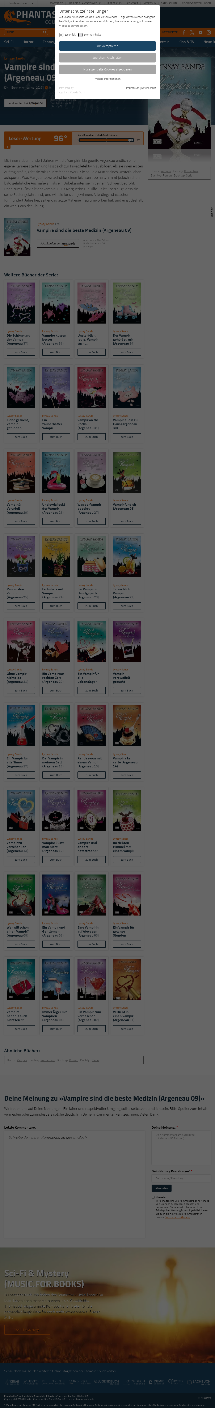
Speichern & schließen (107, 57)
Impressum (132, 88)
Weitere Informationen (107, 79)
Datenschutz (148, 88)
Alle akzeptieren (107, 46)
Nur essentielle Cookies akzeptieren (107, 69)
